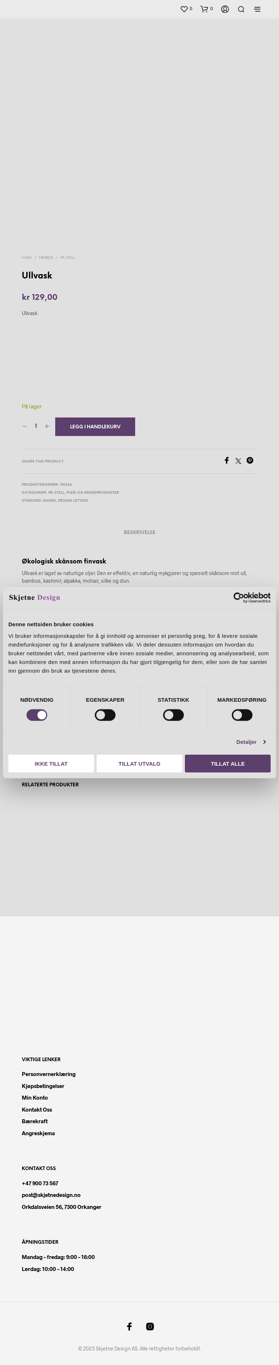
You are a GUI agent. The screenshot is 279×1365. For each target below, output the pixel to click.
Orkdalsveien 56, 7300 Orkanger (61, 1206)
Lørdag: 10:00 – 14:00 (48, 1269)
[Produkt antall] (36, 426)
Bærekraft (35, 1121)
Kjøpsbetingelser (43, 1086)
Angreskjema (38, 1133)
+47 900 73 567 (40, 1183)
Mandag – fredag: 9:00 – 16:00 (58, 1257)
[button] (186, 9)
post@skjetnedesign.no (51, 1195)
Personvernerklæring (49, 1074)
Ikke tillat (51, 763)
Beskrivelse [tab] (139, 532)
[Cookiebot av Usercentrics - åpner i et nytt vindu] (239, 597)
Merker (46, 258)
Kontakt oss (37, 1109)
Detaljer (246, 742)
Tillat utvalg (139, 763)
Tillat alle (228, 763)
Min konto (35, 1098)
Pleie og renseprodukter (92, 493)
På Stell (67, 258)
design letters (73, 501)
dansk (49, 501)
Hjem (27, 258)
